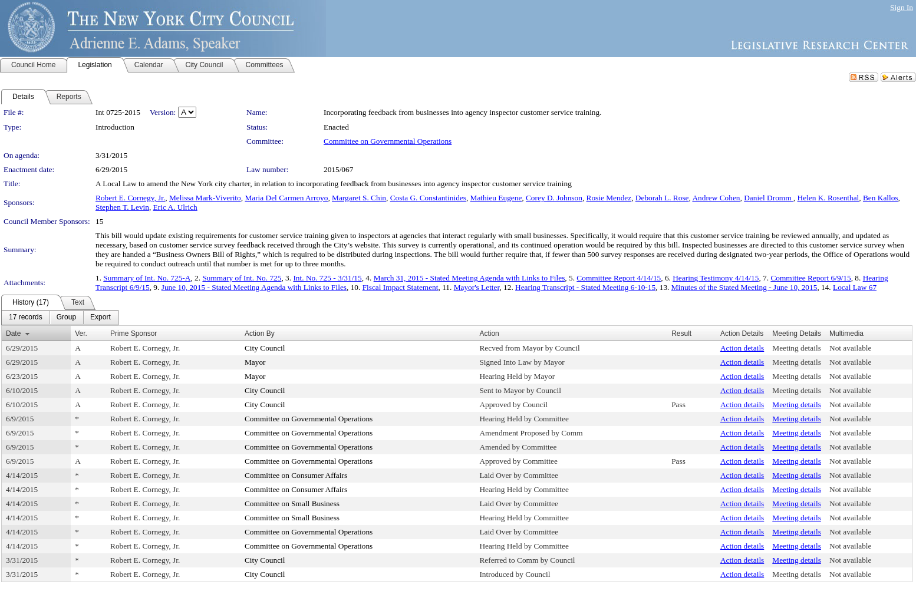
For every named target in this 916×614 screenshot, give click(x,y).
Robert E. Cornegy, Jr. (130, 197)
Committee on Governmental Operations (388, 141)
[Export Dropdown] (100, 318)
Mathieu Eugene (496, 197)
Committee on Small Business (292, 503)
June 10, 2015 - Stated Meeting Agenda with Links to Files (254, 287)
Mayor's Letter (477, 287)
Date (13, 333)
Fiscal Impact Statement (401, 287)
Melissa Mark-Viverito (205, 197)
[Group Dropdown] (66, 318)
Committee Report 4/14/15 (618, 277)
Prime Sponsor (133, 333)
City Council (265, 348)
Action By (260, 333)
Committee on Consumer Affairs (296, 475)
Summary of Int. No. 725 (241, 277)
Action (489, 333)
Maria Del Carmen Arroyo (286, 197)
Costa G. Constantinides (428, 197)
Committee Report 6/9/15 (810, 277)
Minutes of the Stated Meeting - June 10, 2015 (744, 287)
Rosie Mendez (609, 197)
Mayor (255, 362)
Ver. (81, 333)
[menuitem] (26, 318)
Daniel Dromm (768, 197)
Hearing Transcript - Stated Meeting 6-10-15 (585, 287)
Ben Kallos (880, 197)
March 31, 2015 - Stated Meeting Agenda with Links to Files (469, 277)
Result (681, 333)
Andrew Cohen (716, 197)
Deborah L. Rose (662, 197)
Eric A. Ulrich (175, 207)
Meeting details (796, 348)
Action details (742, 348)
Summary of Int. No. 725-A (146, 277)
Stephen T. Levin (122, 207)
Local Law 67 (855, 287)
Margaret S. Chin (359, 197)
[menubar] (59, 317)
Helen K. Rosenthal (828, 197)
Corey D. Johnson (554, 197)
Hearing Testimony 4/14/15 (716, 277)
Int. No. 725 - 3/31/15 (327, 277)
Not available (850, 348)
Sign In (901, 7)
